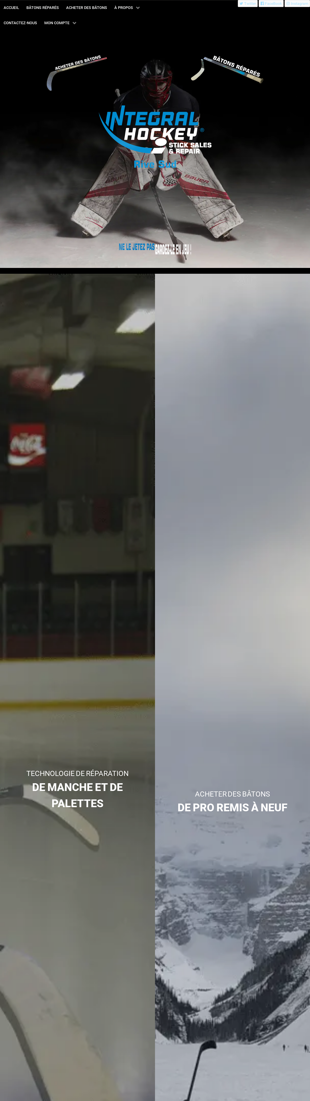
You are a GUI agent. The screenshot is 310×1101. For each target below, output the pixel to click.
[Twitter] (248, 3)
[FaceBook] (271, 3)
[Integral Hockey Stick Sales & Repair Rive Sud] (137, 247)
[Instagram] (297, 3)
